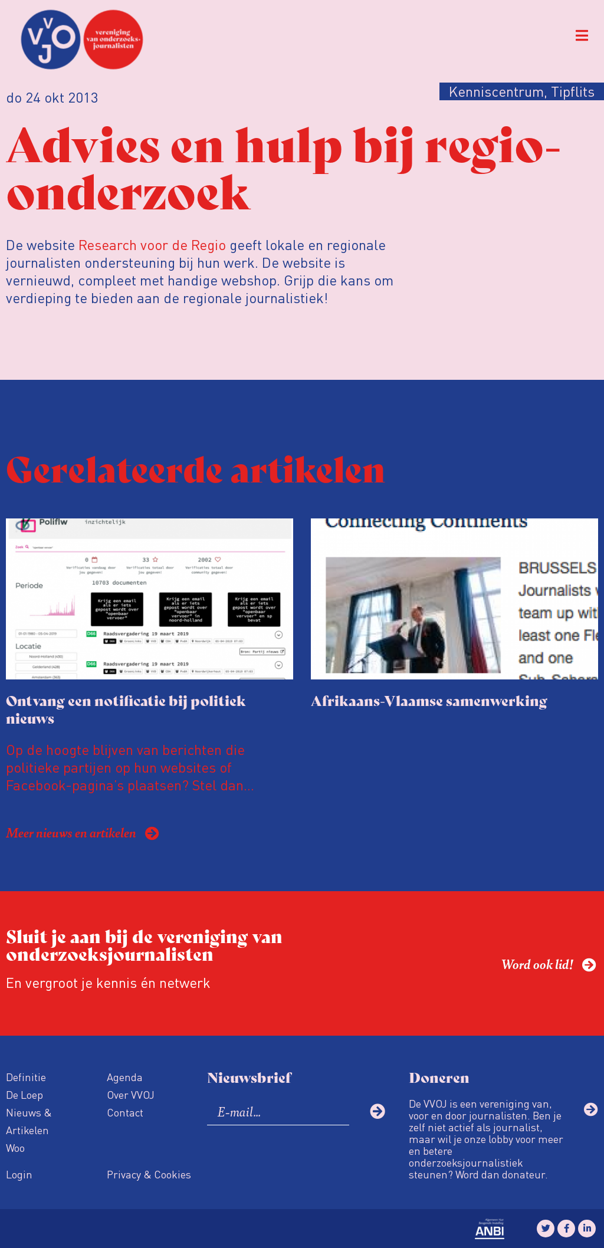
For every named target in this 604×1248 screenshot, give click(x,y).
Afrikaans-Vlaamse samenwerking (429, 699)
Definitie (26, 1076)
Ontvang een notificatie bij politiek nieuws (126, 708)
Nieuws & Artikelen (29, 1121)
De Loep (24, 1094)
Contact (125, 1112)
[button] (582, 35)
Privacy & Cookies (149, 1174)
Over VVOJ (131, 1094)
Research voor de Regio (152, 244)
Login (19, 1174)
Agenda (125, 1076)
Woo (15, 1147)
